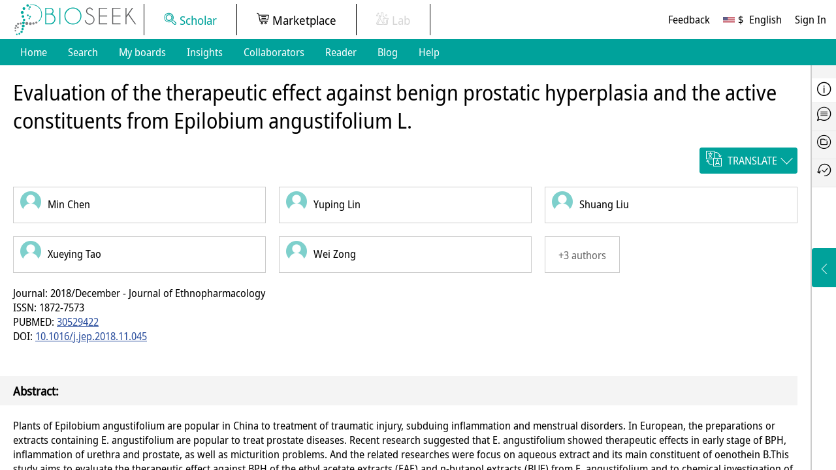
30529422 (78, 322)
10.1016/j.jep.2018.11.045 (91, 336)
